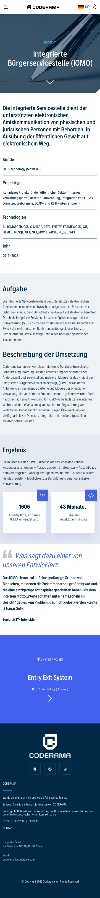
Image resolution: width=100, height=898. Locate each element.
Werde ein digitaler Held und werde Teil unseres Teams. (35, 797)
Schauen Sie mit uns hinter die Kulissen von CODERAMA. (35, 804)
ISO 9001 (34, 821)
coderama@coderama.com (18, 859)
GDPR (6, 821)
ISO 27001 (19, 821)
